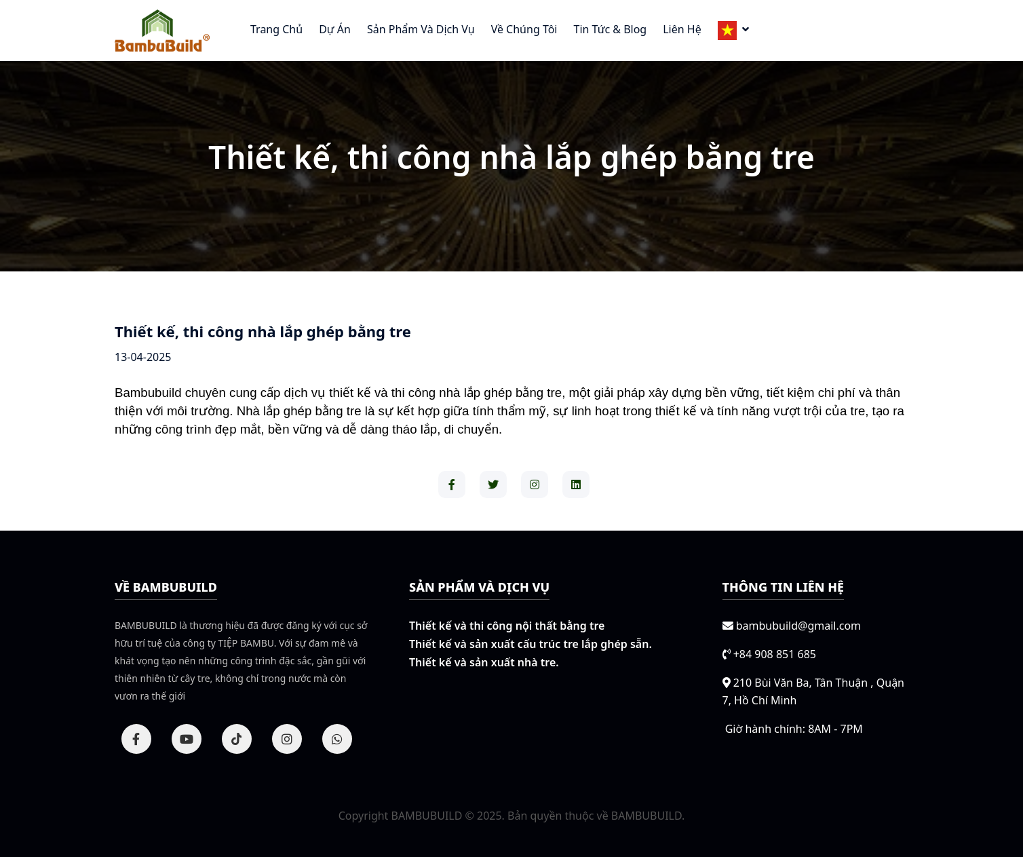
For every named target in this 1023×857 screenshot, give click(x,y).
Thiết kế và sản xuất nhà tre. (484, 662)
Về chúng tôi (524, 29)
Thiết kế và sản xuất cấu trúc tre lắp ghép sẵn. (530, 643)
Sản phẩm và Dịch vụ (421, 29)
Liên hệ (682, 29)
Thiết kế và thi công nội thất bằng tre (506, 625)
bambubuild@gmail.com (798, 625)
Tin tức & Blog (609, 29)
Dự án (335, 29)
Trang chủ (276, 29)
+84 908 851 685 (774, 654)
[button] (733, 30)
